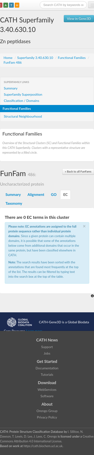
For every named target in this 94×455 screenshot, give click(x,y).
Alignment (35, 194)
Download (47, 382)
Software (47, 396)
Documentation (47, 368)
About (47, 404)
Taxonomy (13, 203)
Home (8, 58)
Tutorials (47, 374)
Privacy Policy (47, 417)
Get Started (47, 361)
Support (47, 347)
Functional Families (72, 58)
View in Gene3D (79, 18)
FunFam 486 (13, 62)
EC (65, 194)
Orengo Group (46, 411)
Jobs (47, 353)
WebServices (47, 389)
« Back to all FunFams (78, 171)
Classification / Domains (21, 101)
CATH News (47, 339)
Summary (11, 88)
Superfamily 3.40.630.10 (35, 58)
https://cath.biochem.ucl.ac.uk (43, 446)
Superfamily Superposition (23, 94)
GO (54, 194)
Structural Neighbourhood (23, 116)
